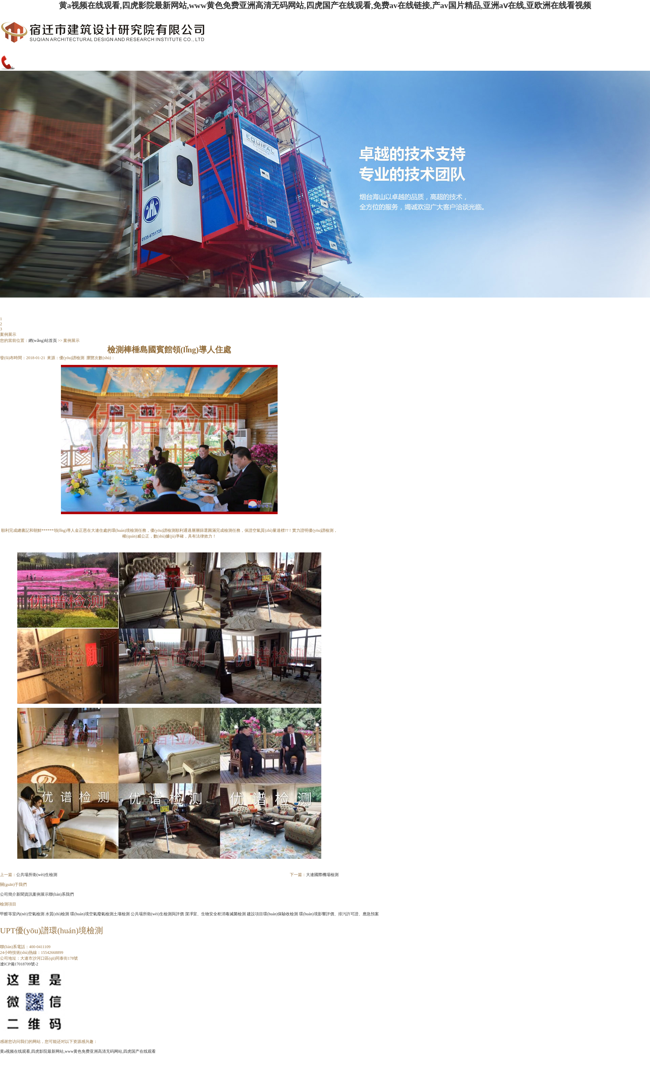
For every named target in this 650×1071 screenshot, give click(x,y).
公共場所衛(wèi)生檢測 (36, 874)
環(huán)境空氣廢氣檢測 (91, 914)
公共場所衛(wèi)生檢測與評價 (157, 914)
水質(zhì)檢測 (57, 914)
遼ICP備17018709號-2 (19, 964)
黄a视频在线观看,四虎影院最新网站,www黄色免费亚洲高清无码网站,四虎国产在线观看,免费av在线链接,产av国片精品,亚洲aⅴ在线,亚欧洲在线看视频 (325, 5)
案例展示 (40, 894)
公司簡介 (8, 894)
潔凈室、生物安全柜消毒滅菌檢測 (215, 914)
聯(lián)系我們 (61, 894)
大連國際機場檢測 (322, 874)
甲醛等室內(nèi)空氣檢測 (22, 914)
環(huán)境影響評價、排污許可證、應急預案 (338, 914)
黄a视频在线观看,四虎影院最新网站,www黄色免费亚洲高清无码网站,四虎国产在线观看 (78, 1051)
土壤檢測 (121, 914)
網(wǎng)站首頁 (42, 340)
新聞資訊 (24, 894)
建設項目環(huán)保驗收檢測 (272, 914)
